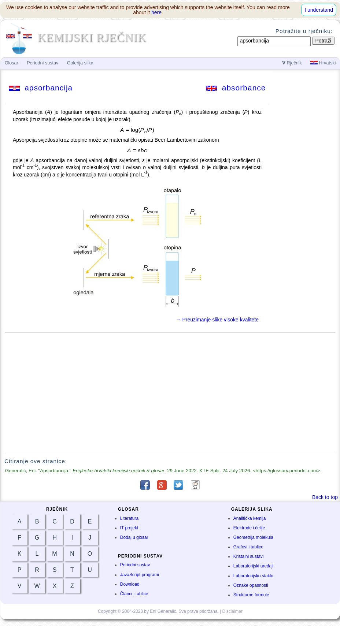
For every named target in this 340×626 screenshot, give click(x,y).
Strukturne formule (251, 594)
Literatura (129, 518)
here (156, 12)
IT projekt (129, 527)
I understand (318, 10)
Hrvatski (323, 63)
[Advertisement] (170, 393)
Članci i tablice (134, 593)
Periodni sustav (135, 564)
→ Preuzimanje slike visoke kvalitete (217, 320)
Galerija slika (80, 63)
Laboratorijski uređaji (253, 566)
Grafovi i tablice (248, 546)
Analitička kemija (249, 518)
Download (130, 584)
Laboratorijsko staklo (253, 575)
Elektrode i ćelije (249, 527)
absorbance (236, 87)
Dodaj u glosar (134, 537)
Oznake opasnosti (250, 585)
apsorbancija (41, 87)
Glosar (11, 63)
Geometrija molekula (253, 537)
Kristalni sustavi (248, 556)
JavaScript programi (139, 574)
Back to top (325, 497)
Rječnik (292, 63)
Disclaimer (232, 611)
